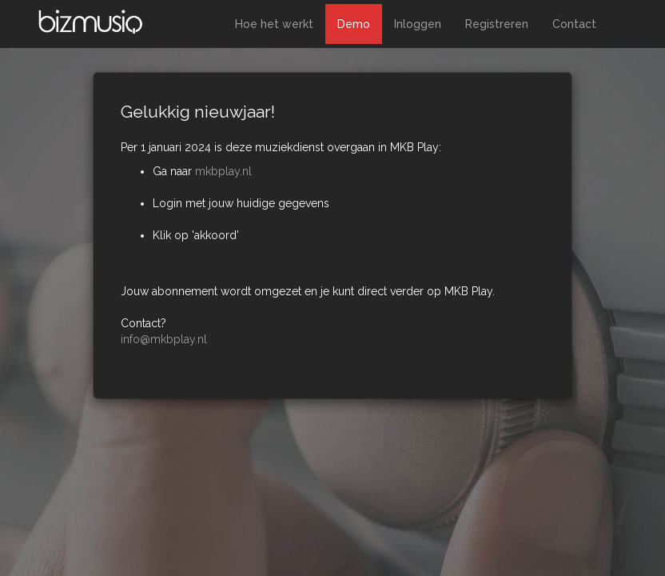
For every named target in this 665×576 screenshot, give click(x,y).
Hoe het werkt (274, 24)
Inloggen (417, 24)
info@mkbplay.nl (164, 339)
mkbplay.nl (223, 171)
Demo (353, 24)
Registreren (496, 24)
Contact (574, 24)
